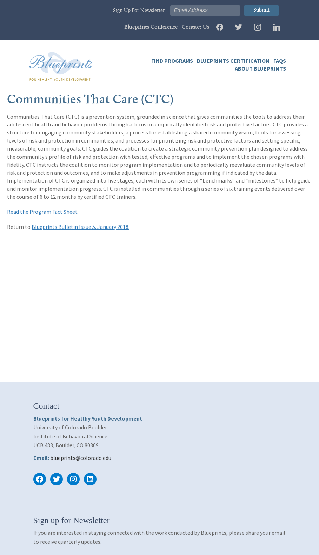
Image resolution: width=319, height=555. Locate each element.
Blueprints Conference (151, 27)
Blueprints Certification (233, 60)
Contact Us (195, 27)
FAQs (279, 60)
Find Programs (172, 60)
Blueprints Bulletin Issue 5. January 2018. (80, 226)
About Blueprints (260, 68)
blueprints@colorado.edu (80, 457)
